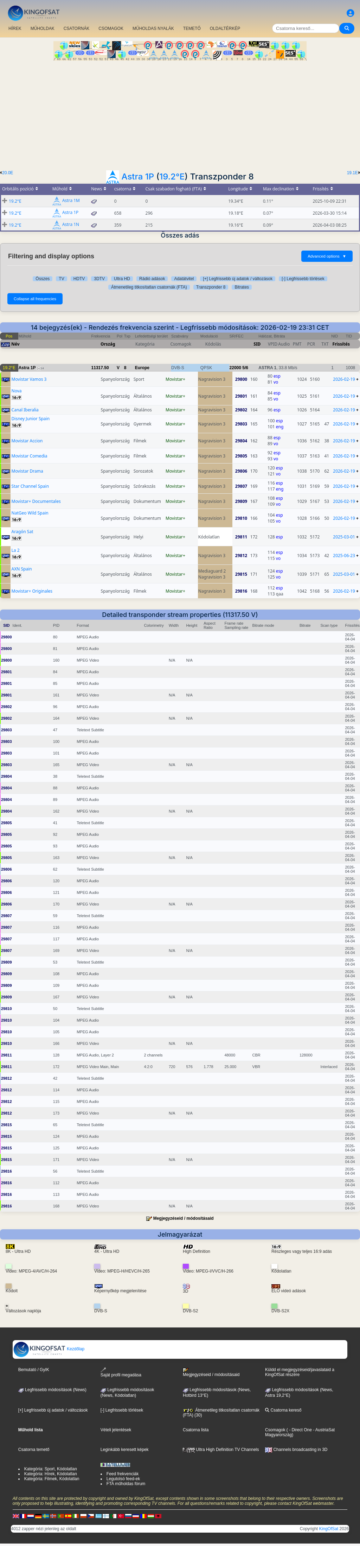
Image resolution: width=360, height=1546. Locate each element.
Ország (108, 344)
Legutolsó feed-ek (123, 1478)
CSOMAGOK (110, 28)
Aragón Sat (22, 532)
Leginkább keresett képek (125, 1449)
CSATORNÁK (77, 28)
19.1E (352, 172)
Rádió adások (152, 278)
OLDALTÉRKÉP (225, 28)
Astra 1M (71, 201)
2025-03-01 (344, 537)
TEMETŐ (192, 28)
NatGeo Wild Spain (30, 513)
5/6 (245, 367)
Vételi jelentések (116, 1429)
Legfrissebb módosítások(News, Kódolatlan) (127, 1392)
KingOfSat (329, 1528)
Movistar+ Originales (32, 591)
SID (257, 344)
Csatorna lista (195, 1429)
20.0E (7, 172)
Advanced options (327, 256)
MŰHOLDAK (42, 28)
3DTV (99, 278)
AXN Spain (22, 569)
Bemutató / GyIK (33, 1369)
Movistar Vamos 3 (29, 379)
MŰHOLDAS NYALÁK (153, 28)
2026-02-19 (344, 379)
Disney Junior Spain (31, 419)
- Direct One (300, 1429)
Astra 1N (70, 225)
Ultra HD (122, 278)
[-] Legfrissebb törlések (303, 278)
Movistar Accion (27, 441)
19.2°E (172, 176)
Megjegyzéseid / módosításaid (183, 1218)
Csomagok (275, 1429)
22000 (235, 367)
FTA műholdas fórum (126, 1483)
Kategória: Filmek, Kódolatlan (51, 1478)
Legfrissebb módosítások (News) (52, 1389)
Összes (43, 278)
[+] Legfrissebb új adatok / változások (237, 278)
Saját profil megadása (121, 1372)
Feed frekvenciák (123, 1473)
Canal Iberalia (25, 410)
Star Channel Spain (30, 486)
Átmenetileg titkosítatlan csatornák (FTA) (149, 287)
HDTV (79, 278)
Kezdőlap (48, 1348)
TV (61, 278)
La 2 (16, 550)
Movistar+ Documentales (36, 501)
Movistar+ (175, 379)
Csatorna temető (34, 1449)
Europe (142, 367)
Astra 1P (138, 176)
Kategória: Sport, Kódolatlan (50, 1468)
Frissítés (341, 344)
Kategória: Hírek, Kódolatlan (50, 1473)
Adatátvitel (184, 278)
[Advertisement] (180, 113)
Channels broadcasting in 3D (296, 1449)
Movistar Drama (27, 471)
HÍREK (14, 28)
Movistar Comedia (29, 456)
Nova (17, 391)
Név (15, 344)
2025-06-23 (344, 556)
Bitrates (241, 287)
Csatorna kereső (283, 1410)
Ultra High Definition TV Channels (221, 1449)
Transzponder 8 (211, 287)
